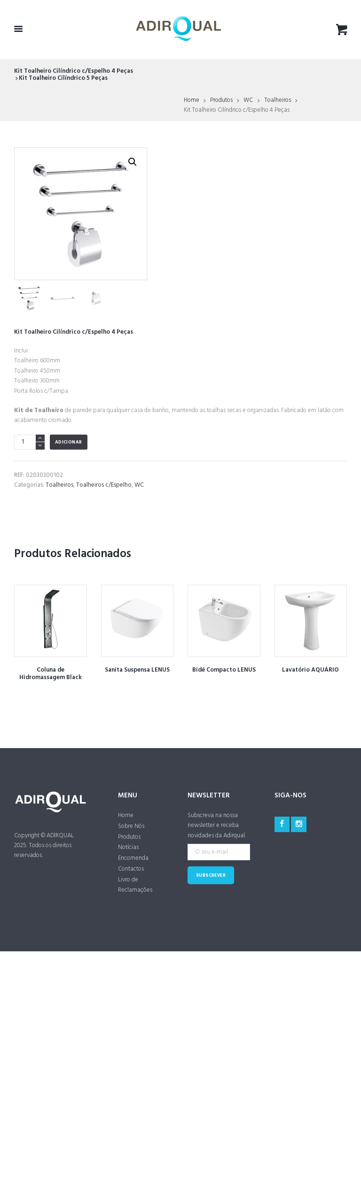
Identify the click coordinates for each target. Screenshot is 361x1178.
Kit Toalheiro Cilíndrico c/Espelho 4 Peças (73, 71)
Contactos (131, 869)
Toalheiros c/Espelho (104, 485)
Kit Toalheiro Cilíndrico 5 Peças (63, 78)
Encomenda (133, 858)
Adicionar (68, 442)
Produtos (221, 100)
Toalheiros (277, 100)
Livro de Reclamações (135, 885)
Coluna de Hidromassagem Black (50, 674)
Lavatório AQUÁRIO (310, 670)
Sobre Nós (131, 826)
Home (191, 100)
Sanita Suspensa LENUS (137, 670)
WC (248, 100)
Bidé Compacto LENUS (224, 670)
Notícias (128, 847)
